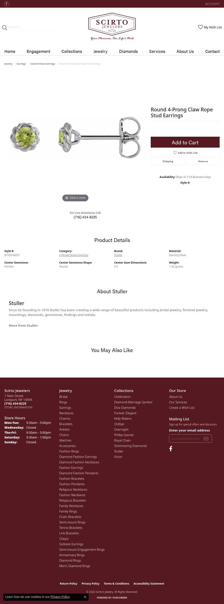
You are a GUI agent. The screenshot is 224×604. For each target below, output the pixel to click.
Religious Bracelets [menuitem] (72, 500)
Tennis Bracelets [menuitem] (70, 528)
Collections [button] (71, 51)
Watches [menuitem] (65, 440)
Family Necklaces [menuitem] (71, 506)
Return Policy (68, 583)
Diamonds (128, 51)
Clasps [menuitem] (63, 539)
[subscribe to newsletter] (206, 438)
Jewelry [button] (100, 51)
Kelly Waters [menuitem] (122, 418)
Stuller (118, 255)
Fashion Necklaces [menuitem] (72, 495)
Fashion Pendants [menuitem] (72, 484)
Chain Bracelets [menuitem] (70, 517)
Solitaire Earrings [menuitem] (71, 544)
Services (157, 51)
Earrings (21, 63)
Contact (212, 51)
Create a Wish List (181, 408)
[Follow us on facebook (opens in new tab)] (6, 4)
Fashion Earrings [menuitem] (71, 468)
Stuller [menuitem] (118, 451)
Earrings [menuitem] (65, 408)
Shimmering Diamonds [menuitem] (130, 446)
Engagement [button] (38, 51)
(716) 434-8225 (85, 216)
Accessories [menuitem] (67, 446)
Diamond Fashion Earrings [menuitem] (78, 457)
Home (9, 51)
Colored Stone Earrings (42, 63)
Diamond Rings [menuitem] (70, 560)
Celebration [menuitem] (122, 397)
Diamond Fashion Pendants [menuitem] (78, 473)
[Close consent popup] (85, 597)
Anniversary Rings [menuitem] (72, 555)
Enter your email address (189, 430)
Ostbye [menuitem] (119, 424)
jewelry (8, 63)
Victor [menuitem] (118, 457)
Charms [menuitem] (64, 418)
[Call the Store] (15, 403)
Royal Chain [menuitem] (122, 440)
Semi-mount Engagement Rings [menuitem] (82, 549)
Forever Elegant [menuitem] (125, 413)
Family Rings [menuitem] (68, 511)
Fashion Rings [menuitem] (69, 451)
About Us (185, 51)
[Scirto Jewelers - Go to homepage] (112, 27)
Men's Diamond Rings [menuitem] (74, 566)
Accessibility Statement (148, 583)
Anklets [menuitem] (64, 429)
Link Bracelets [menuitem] (69, 533)
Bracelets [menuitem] (65, 424)
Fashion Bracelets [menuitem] (71, 478)
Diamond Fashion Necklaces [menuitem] (79, 462)
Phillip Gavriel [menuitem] (123, 435)
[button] (212, 4)
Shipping (168, 161)
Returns (203, 161)
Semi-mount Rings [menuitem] (72, 522)
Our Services (178, 402)
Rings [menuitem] (63, 402)
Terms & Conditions (116, 583)
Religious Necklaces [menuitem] (73, 489)
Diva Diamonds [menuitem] (125, 408)
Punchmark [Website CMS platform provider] (120, 597)
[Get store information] (18, 407)
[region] (75, 137)
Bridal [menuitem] (63, 397)
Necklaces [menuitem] (66, 413)
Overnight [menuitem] (121, 429)
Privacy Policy (91, 583)
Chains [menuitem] (64, 435)
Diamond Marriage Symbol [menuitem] (133, 402)
